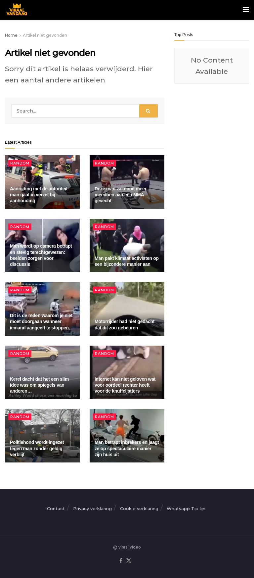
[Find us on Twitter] (128, 560)
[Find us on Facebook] (120, 560)
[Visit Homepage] (16, 10)
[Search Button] (148, 111)
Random (19, 163)
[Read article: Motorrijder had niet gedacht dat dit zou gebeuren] (127, 309)
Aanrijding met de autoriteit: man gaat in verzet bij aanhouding (39, 194)
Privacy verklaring (92, 508)
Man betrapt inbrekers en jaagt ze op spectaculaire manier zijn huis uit (127, 448)
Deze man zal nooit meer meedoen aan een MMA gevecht (121, 194)
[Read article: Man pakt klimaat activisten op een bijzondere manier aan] (127, 245)
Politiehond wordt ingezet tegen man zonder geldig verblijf (37, 448)
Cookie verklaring (139, 508)
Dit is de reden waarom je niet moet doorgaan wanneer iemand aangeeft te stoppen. (41, 321)
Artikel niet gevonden (45, 35)
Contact (56, 508)
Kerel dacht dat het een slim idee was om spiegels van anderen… (39, 385)
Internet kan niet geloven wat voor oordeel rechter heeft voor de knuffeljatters (125, 385)
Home (11, 35)
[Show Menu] (246, 10)
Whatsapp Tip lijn (186, 508)
